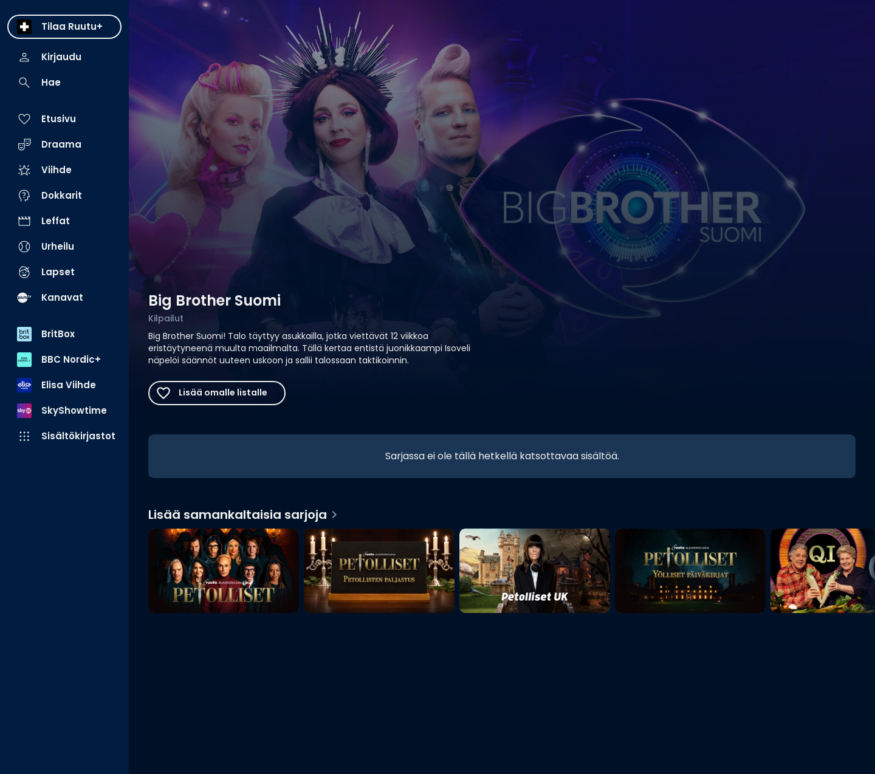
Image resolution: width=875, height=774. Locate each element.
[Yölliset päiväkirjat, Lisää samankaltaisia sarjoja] (690, 572)
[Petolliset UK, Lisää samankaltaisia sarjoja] (534, 572)
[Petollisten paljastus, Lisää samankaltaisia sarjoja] (379, 572)
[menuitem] (64, 27)
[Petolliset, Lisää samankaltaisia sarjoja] (223, 572)
